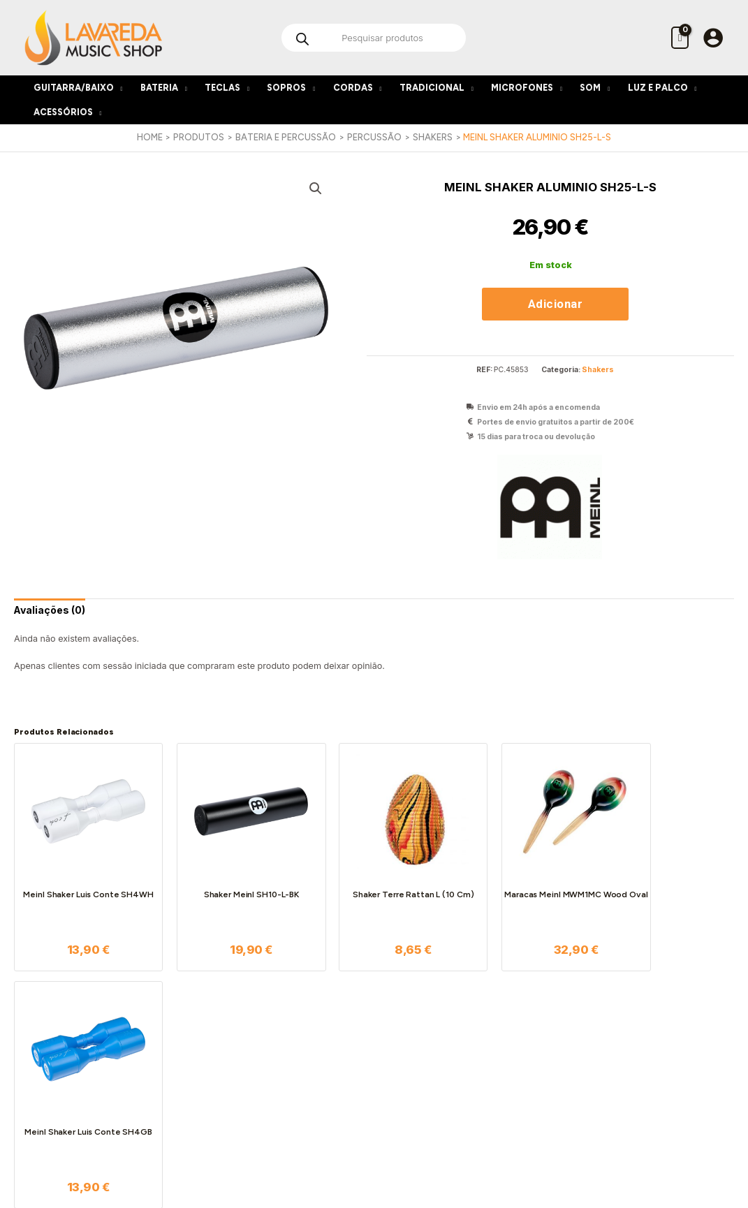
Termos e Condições (245, 1036)
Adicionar (555, 304)
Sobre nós (222, 1022)
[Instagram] (374, 1146)
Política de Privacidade (251, 1051)
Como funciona (349, 1022)
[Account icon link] (713, 37)
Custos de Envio (351, 1051)
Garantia (335, 1080)
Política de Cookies (242, 1066)
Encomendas (345, 1036)
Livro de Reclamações (249, 1080)
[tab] (50, 610)
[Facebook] (344, 1146)
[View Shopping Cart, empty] (680, 37)
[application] (118, 87)
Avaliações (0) (50, 610)
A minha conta (464, 1022)
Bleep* (522, 1167)
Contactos (222, 1095)
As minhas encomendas (485, 1036)
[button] (315, 188)
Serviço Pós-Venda (357, 1066)
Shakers (598, 369)
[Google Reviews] (404, 1146)
